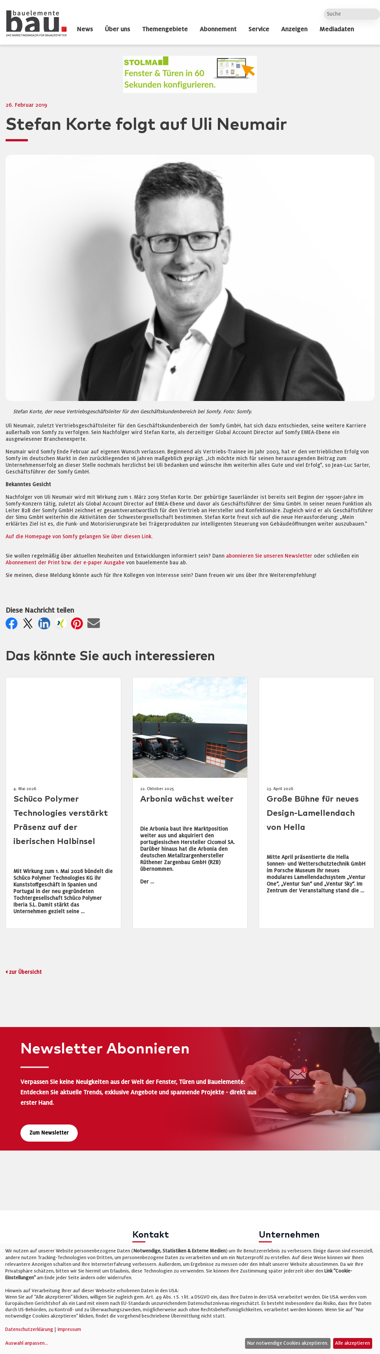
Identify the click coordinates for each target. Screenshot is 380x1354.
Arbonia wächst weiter (187, 799)
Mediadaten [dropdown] (336, 29)
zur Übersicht (25, 972)
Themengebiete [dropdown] (165, 29)
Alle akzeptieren (352, 1343)
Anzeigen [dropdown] (294, 29)
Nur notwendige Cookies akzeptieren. (287, 1343)
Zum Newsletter (49, 1133)
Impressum (69, 1329)
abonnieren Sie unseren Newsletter (269, 556)
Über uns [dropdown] (117, 29)
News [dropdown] (85, 29)
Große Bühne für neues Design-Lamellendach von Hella (313, 813)
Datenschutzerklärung (29, 1329)
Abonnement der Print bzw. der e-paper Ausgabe (65, 562)
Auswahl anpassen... (26, 1343)
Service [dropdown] (258, 29)
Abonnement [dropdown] (218, 29)
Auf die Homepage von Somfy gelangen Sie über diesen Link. (79, 536)
